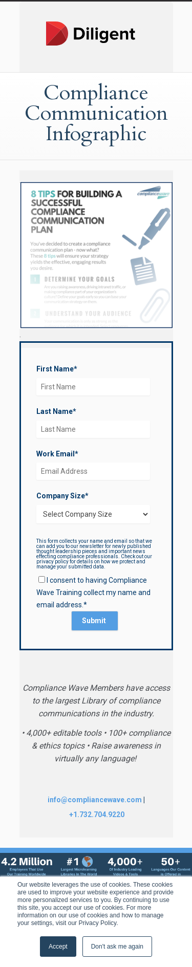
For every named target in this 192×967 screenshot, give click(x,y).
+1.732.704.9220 (96, 814)
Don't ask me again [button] (117, 946)
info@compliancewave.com (95, 800)
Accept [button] (58, 946)
